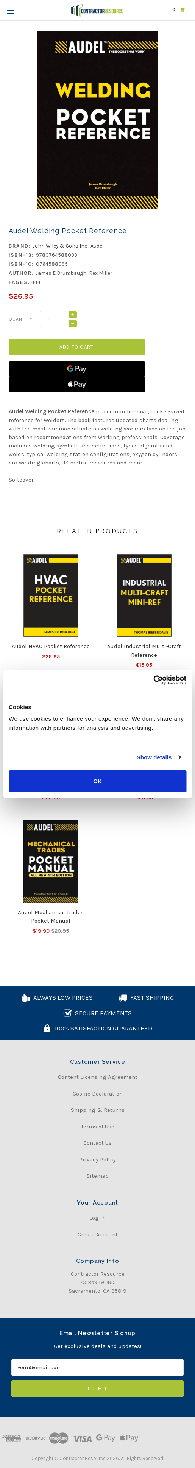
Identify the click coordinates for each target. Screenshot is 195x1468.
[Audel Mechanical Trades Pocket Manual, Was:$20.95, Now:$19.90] (51, 861)
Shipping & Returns (98, 1109)
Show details (154, 757)
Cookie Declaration (98, 1093)
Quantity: (21, 319)
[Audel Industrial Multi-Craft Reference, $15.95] (144, 595)
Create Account (98, 1234)
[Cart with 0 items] (178, 10)
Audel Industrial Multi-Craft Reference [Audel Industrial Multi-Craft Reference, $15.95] (144, 650)
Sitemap (97, 1175)
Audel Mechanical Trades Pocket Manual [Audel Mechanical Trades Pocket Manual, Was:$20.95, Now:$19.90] (51, 916)
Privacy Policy (97, 1159)
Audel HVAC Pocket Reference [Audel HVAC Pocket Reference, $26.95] (51, 646)
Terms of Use (97, 1126)
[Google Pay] (77, 369)
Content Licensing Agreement (97, 1077)
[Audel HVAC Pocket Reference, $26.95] (51, 595)
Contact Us (97, 1142)
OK (97, 781)
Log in (97, 1217)
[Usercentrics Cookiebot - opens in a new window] (153, 680)
